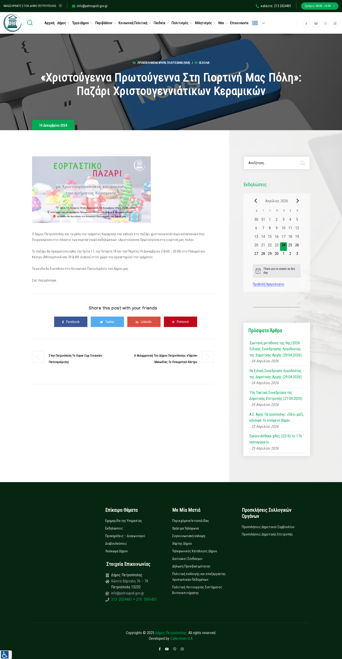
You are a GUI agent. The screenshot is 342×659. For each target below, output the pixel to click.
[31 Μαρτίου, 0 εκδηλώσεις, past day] (263, 221)
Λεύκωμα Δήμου (116, 551)
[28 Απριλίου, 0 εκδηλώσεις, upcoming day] (263, 255)
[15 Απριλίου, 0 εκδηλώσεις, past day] (269, 238)
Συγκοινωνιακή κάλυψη (188, 536)
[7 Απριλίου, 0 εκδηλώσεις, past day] (263, 229)
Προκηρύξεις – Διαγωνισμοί (125, 536)
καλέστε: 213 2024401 (273, 6)
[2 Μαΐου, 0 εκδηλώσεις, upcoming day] (290, 255)
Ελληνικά (255, 23)
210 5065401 (146, 599)
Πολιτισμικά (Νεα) (178, 63)
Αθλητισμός (203, 23)
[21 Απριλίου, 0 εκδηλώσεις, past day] (263, 246)
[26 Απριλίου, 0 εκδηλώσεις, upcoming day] (297, 246)
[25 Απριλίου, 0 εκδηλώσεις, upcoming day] (290, 246)
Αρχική (49, 23)
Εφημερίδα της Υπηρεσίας (123, 521)
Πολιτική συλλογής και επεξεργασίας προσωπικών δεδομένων (199, 577)
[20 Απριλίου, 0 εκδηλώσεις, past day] (256, 246)
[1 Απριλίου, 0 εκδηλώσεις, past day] (269, 221)
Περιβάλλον (103, 23)
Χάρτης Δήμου (182, 543)
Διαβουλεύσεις (116, 543)
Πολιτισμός (179, 23)
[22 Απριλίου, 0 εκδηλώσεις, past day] (269, 246)
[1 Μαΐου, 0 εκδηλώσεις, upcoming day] (283, 255)
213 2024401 (122, 599)
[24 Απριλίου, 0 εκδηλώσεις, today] (283, 246)
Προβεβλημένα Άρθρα (152, 63)
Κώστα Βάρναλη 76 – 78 (129, 581)
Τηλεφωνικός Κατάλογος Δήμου (194, 551)
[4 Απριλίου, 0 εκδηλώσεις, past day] (290, 221)
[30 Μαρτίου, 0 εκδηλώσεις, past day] (256, 221)
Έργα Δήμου (80, 23)
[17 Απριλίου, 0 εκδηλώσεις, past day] (283, 238)
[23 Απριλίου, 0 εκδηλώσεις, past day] (276, 246)
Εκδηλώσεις (114, 528)
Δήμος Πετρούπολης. (171, 633)
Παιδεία (159, 23)
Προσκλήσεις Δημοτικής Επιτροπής (267, 534)
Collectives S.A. (181, 638)
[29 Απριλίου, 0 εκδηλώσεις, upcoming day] (269, 255)
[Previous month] (256, 201)
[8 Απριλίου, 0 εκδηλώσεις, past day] (269, 229)
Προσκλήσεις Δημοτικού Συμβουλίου (268, 527)
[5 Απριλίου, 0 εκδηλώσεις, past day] (297, 221)
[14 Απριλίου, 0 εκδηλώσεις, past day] (263, 238)
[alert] (277, 271)
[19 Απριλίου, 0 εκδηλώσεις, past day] (297, 238)
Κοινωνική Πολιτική (133, 23)
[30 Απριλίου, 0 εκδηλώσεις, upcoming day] (276, 255)
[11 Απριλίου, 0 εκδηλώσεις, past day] (290, 229)
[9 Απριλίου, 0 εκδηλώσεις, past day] (276, 229)
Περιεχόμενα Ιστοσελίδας (190, 521)
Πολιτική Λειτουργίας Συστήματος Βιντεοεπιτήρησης (197, 590)
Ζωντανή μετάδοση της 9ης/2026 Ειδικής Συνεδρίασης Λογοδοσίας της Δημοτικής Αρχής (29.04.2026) (275, 349)
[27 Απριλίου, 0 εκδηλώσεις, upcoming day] (256, 255)
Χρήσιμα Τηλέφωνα (185, 528)
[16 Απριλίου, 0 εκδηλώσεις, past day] (276, 238)
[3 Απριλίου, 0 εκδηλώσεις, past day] (283, 221)
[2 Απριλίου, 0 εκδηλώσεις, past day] (276, 221)
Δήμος (61, 23)
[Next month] (298, 201)
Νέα (221, 23)
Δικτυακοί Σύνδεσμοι (187, 559)
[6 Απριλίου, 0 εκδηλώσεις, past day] (256, 229)
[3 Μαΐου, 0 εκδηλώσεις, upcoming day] (297, 255)
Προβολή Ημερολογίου (268, 284)
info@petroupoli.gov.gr (90, 6)
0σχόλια (202, 63)
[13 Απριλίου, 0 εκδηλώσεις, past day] (256, 238)
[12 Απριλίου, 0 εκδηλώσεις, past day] (297, 229)
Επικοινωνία (239, 23)
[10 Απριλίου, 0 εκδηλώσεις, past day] (283, 229)
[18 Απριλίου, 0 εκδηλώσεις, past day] (290, 238)
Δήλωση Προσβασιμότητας (191, 566)
